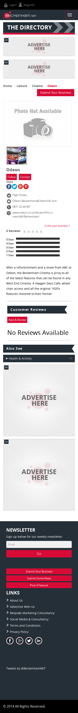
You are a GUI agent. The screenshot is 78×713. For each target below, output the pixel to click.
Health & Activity (19, 358)
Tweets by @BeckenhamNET (26, 668)
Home (7, 86)
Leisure (22, 86)
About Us (16, 600)
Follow (11, 177)
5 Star (10, 239)
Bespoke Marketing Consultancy (32, 613)
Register (26, 5)
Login (10, 5)
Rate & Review (17, 320)
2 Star (10, 251)
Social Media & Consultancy (29, 619)
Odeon (52, 86)
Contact (25, 177)
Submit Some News (39, 578)
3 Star (10, 247)
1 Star (10, 255)
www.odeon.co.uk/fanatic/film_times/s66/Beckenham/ (32, 214)
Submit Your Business (55, 92)
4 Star (10, 243)
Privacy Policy (19, 632)
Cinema (37, 86)
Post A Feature (39, 585)
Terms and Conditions (25, 625)
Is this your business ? (57, 225)
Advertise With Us (22, 607)
